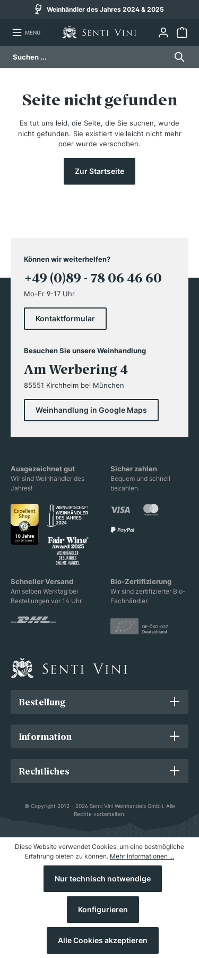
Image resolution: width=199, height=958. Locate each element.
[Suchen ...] (90, 57)
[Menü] (26, 32)
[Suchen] (176, 57)
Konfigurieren (103, 909)
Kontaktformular (65, 318)
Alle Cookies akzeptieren (103, 940)
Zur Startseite (99, 171)
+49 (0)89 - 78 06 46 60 (93, 278)
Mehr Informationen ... (142, 856)
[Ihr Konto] (163, 32)
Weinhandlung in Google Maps (91, 409)
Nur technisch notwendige (103, 878)
